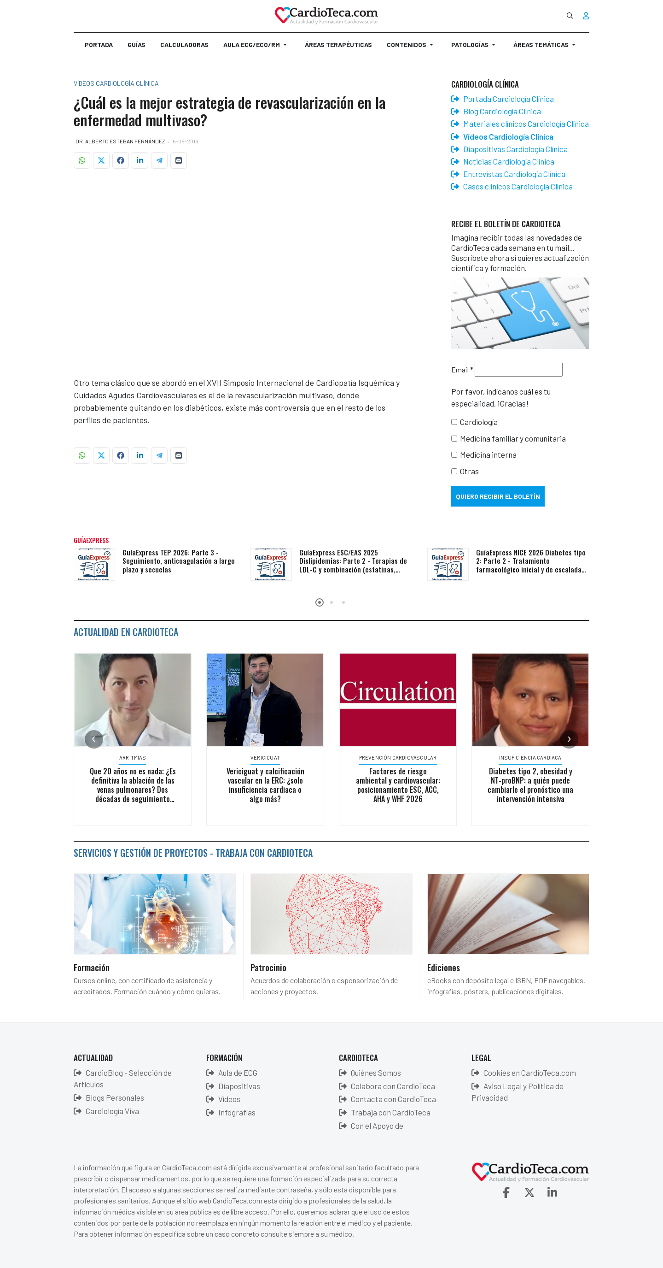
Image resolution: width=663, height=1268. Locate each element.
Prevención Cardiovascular (401, 758)
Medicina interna (488, 454)
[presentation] (94, 739)
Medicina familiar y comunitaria (513, 438)
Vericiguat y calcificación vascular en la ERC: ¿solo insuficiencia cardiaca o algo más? (269, 785)
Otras (469, 471)
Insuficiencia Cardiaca (534, 758)
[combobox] (570, 15)
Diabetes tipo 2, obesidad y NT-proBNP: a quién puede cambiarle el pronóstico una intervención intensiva (534, 785)
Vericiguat (269, 758)
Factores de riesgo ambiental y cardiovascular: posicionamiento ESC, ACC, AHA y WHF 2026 (401, 785)
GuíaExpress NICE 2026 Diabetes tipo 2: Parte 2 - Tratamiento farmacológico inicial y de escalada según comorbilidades (531, 565)
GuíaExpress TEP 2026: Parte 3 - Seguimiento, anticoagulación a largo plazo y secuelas (178, 561)
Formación (92, 967)
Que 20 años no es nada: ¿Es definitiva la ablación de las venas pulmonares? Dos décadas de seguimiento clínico (136, 790)
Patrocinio (268, 967)
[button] (256, 48)
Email (462, 369)
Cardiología (479, 421)
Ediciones (443, 967)
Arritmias (136, 758)
